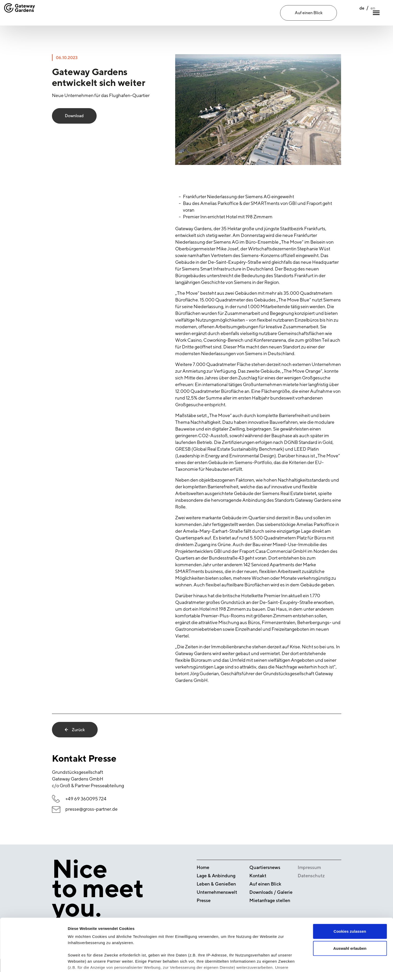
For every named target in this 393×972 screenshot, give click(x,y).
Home (203, 867)
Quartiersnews (264, 867)
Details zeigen (275, 962)
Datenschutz (311, 875)
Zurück (75, 729)
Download (74, 115)
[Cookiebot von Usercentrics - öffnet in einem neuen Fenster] (33, 962)
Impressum (309, 867)
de (350, 13)
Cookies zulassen (350, 897)
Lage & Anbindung (216, 875)
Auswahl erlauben (349, 914)
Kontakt (257, 875)
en (361, 13)
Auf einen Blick (308, 12)
